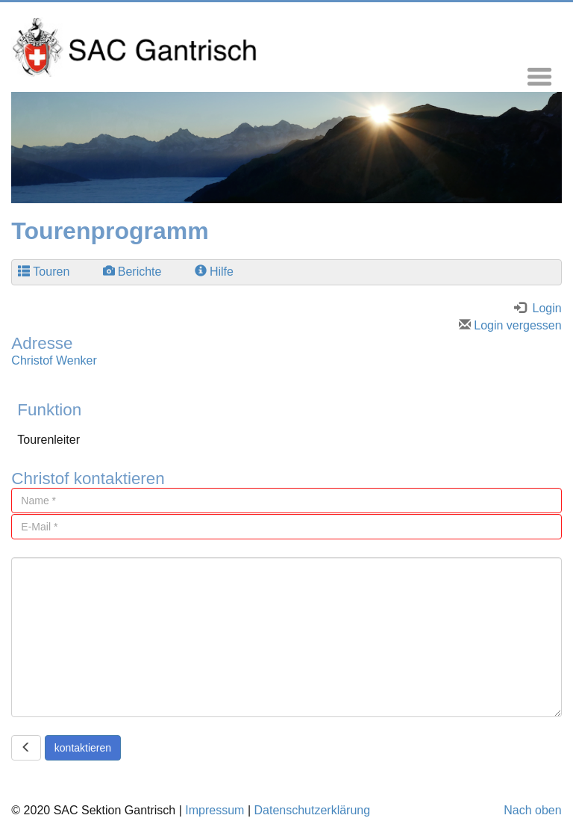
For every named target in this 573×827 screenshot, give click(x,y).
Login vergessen (510, 325)
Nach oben (532, 810)
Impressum (214, 810)
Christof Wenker (53, 360)
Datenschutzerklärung (312, 810)
